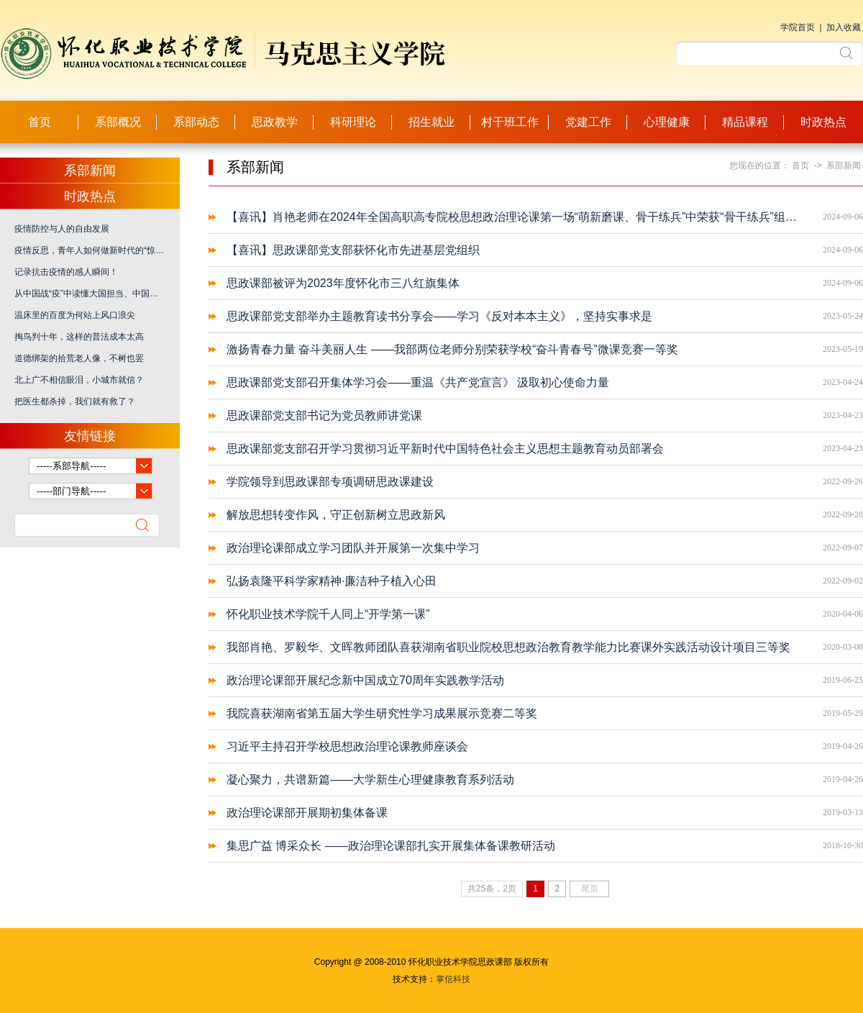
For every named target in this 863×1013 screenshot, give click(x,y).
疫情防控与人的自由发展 (61, 229)
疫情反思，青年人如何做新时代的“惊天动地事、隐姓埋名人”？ (89, 250)
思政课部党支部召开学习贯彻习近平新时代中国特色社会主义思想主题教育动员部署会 (445, 448)
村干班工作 (510, 122)
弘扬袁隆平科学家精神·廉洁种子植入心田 (332, 581)
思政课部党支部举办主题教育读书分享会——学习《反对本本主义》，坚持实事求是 (439, 316)
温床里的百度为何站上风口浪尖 (74, 315)
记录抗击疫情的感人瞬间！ (66, 272)
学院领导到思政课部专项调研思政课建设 (330, 482)
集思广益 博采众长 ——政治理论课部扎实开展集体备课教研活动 (391, 846)
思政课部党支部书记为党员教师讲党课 (324, 415)
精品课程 (745, 122)
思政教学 (275, 122)
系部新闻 (843, 165)
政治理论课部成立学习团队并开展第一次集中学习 (353, 548)
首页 (39, 122)
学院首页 (797, 27)
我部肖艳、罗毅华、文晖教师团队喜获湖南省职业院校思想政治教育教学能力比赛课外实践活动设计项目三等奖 (508, 647)
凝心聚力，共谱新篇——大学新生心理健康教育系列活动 (370, 779)
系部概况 (118, 122)
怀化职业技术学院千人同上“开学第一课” (328, 614)
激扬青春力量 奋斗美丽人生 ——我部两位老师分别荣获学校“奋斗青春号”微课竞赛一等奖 (452, 349)
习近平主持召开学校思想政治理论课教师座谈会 (347, 746)
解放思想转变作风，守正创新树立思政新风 (336, 515)
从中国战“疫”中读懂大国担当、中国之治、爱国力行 (89, 294)
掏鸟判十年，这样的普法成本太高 (79, 337)
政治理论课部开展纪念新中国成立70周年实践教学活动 (365, 680)
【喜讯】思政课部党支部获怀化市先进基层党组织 (353, 250)
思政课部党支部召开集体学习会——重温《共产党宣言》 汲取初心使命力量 (418, 382)
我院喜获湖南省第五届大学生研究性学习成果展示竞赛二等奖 (382, 713)
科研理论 (353, 122)
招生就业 (431, 122)
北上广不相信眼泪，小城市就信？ (79, 380)
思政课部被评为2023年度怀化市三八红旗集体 (343, 283)
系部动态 (196, 122)
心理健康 (667, 122)
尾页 (589, 888)
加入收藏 (843, 27)
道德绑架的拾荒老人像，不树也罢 (79, 358)
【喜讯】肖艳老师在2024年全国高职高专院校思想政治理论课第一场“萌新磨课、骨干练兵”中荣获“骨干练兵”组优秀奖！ (514, 217)
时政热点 (823, 122)
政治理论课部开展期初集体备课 (307, 813)
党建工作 (588, 122)
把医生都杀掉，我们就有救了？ (74, 401)
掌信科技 (453, 979)
